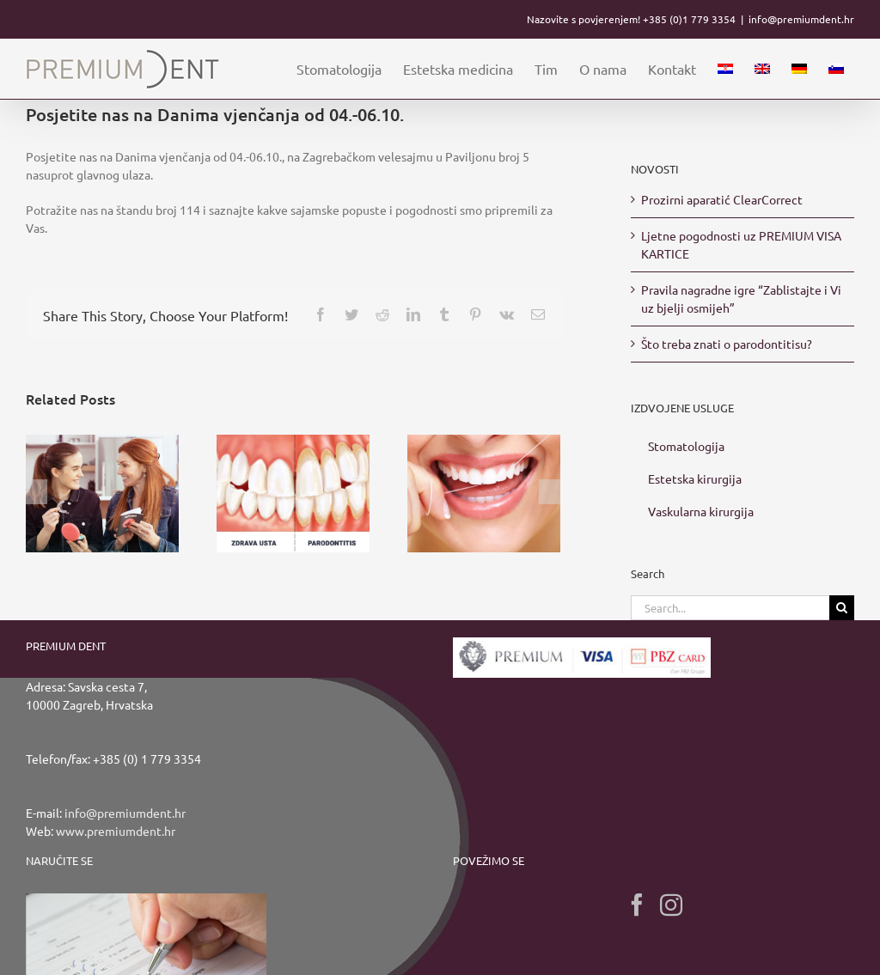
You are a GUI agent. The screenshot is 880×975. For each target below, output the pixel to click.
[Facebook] (637, 904)
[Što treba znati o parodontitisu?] (293, 491)
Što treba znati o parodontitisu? (726, 343)
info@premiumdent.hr (801, 19)
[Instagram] (671, 904)
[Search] (841, 607)
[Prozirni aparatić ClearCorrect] (102, 491)
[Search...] (730, 607)
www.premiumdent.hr (115, 830)
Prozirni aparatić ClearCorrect (722, 199)
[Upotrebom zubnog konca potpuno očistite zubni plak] (483, 491)
